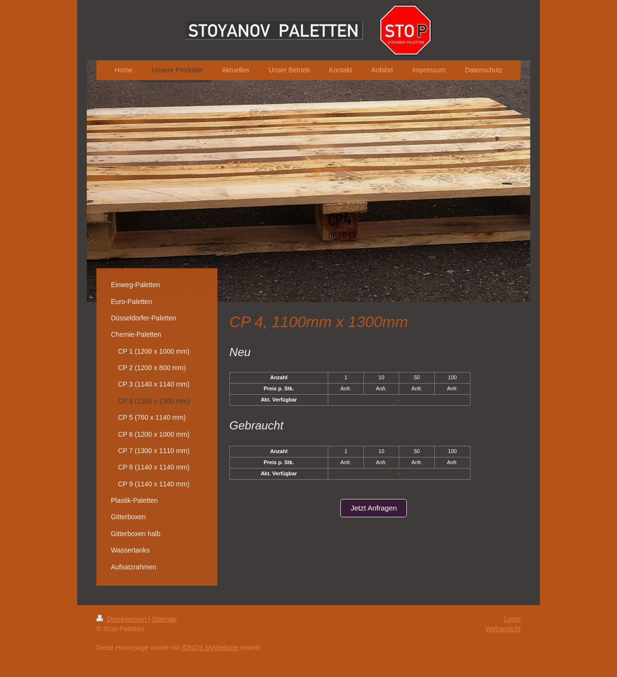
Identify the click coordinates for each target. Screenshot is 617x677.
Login (512, 619)
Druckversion (122, 619)
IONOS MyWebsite (210, 647)
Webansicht (503, 629)
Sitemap (164, 619)
